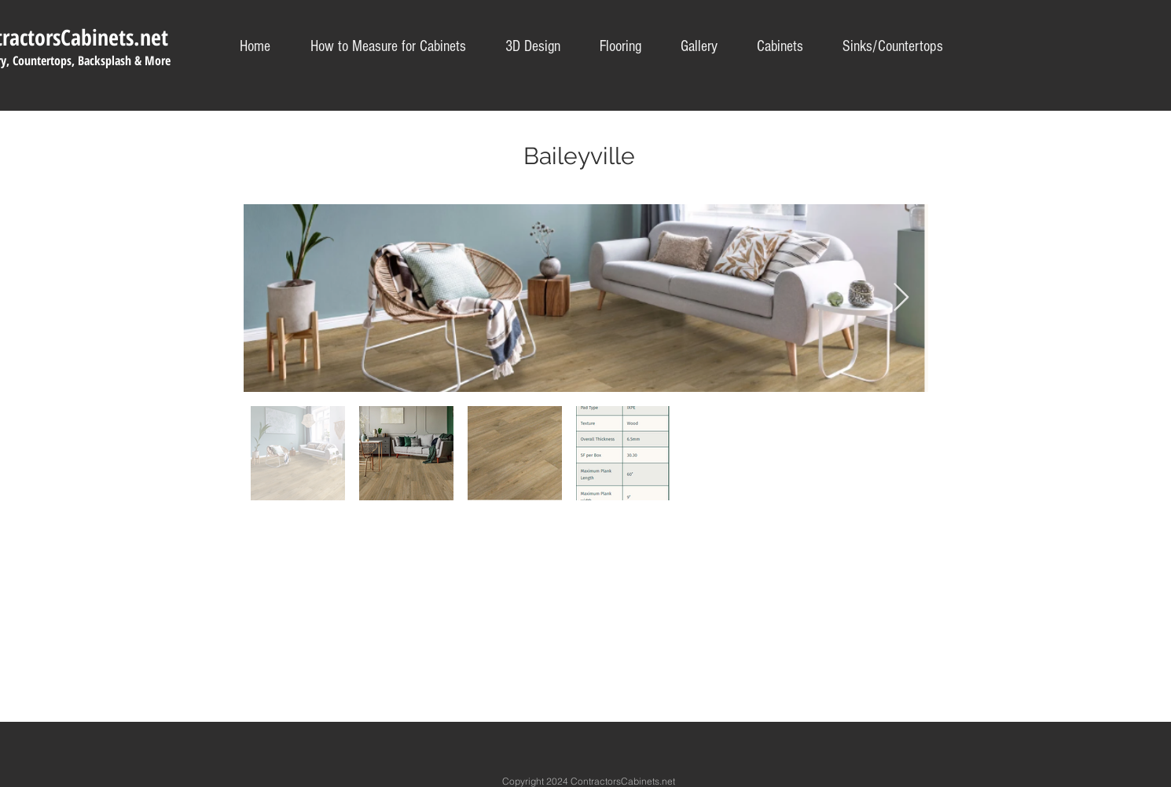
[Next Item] (901, 298)
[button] (893, 47)
